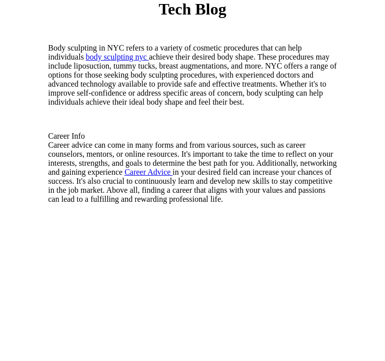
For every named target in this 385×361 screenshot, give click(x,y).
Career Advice (148, 172)
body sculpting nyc (117, 57)
